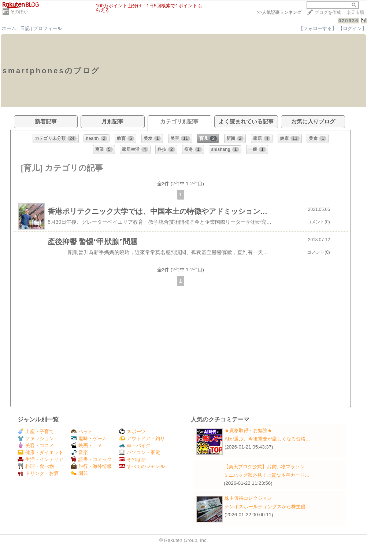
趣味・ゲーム (89, 438)
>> (279, 12)
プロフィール (47, 28)
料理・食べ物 (36, 466)
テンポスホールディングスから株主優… (267, 506)
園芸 (79, 473)
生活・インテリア (40, 459)
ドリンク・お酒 (38, 473)
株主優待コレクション (248, 498)
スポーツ (132, 431)
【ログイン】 (352, 28)
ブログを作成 (328, 12)
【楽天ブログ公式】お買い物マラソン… (266, 466)
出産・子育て (36, 431)
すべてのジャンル (142, 466)
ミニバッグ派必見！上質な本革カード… (266, 475)
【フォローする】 (318, 28)
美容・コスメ (36, 445)
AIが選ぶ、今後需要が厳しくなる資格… (267, 439)
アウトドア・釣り (142, 438)
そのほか (19, 11)
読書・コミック (91, 459)
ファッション (36, 438)
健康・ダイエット (40, 452)
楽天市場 (355, 12)
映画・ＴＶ (86, 445)
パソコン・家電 (139, 452)
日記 (25, 28)
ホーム (9, 28)
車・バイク (135, 445)
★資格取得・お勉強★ (248, 430)
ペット (82, 431)
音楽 (79, 452)
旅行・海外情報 (91, 466)
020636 (348, 20)
